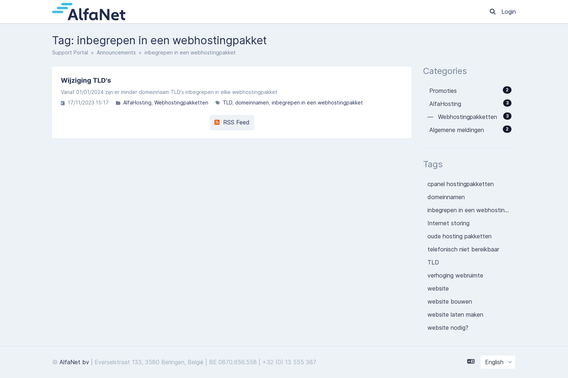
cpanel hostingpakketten (460, 184)
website (438, 288)
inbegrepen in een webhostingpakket (317, 102)
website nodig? (447, 327)
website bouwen (449, 301)
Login (508, 11)
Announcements (116, 52)
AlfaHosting (137, 102)
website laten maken (455, 314)
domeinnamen (252, 102)
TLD (227, 102)
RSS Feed (232, 122)
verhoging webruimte (455, 275)
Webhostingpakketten (181, 102)
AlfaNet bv (74, 362)
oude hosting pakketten (459, 236)
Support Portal (70, 52)
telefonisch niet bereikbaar (463, 249)
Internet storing (448, 223)
